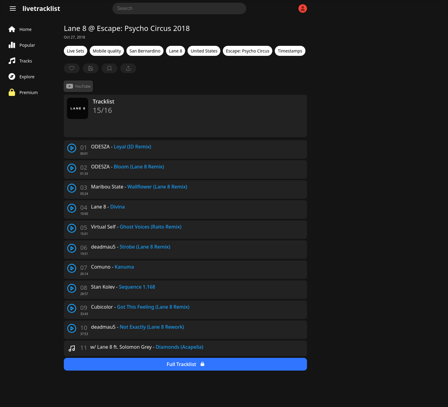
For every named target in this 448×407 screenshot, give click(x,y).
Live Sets (75, 51)
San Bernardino (144, 51)
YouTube (78, 86)
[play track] (72, 148)
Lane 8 (175, 51)
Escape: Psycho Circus (247, 51)
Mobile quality (107, 51)
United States (204, 51)
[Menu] (12, 8)
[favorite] (72, 68)
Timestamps (290, 51)
